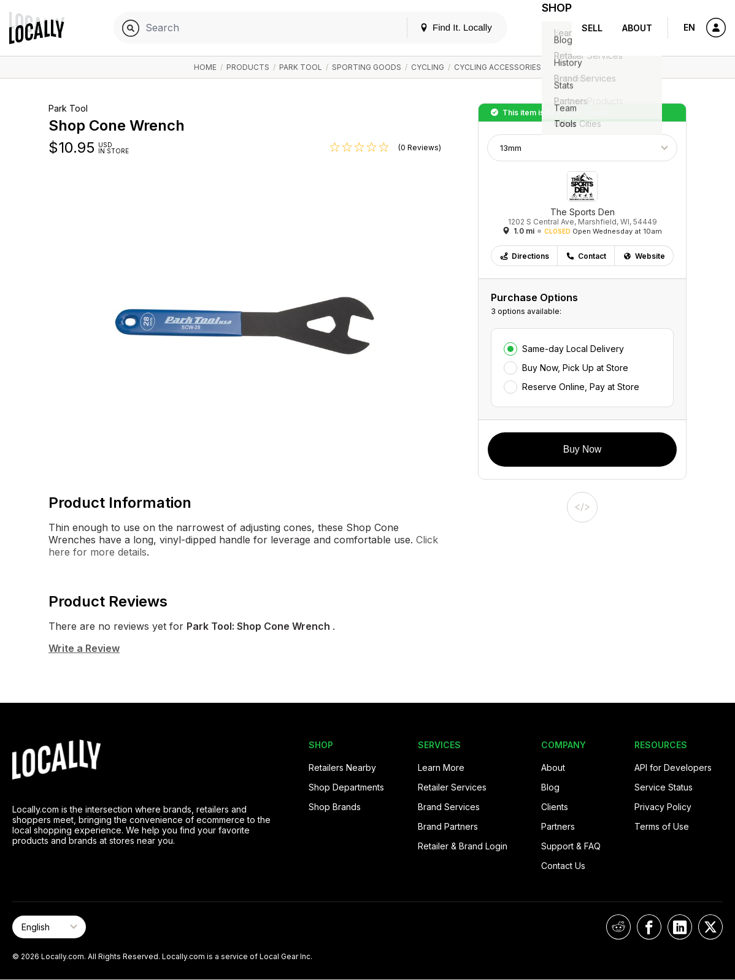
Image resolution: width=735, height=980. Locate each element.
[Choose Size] (582, 147)
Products (247, 67)
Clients (554, 807)
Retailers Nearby (342, 767)
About (637, 28)
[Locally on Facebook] (649, 927)
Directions (524, 256)
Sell (592, 28)
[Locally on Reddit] (618, 927)
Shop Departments (346, 787)
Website (644, 256)
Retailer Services (452, 787)
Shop (549, 28)
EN (689, 27)
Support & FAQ (571, 846)
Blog (550, 787)
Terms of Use (661, 826)
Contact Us (563, 865)
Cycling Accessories (497, 67)
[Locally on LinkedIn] (680, 927)
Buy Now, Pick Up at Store (575, 367)
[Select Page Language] (49, 927)
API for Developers (673, 767)
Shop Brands (335, 807)
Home (205, 67)
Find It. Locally (442, 27)
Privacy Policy (662, 807)
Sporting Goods (366, 67)
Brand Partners (448, 826)
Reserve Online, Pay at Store (580, 386)
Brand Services (449, 807)
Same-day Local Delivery (573, 348)
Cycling (427, 67)
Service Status (663, 787)
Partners (558, 826)
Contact (586, 256)
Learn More (441, 767)
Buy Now (582, 449)
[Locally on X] (710, 927)
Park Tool (300, 67)
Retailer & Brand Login (462, 846)
